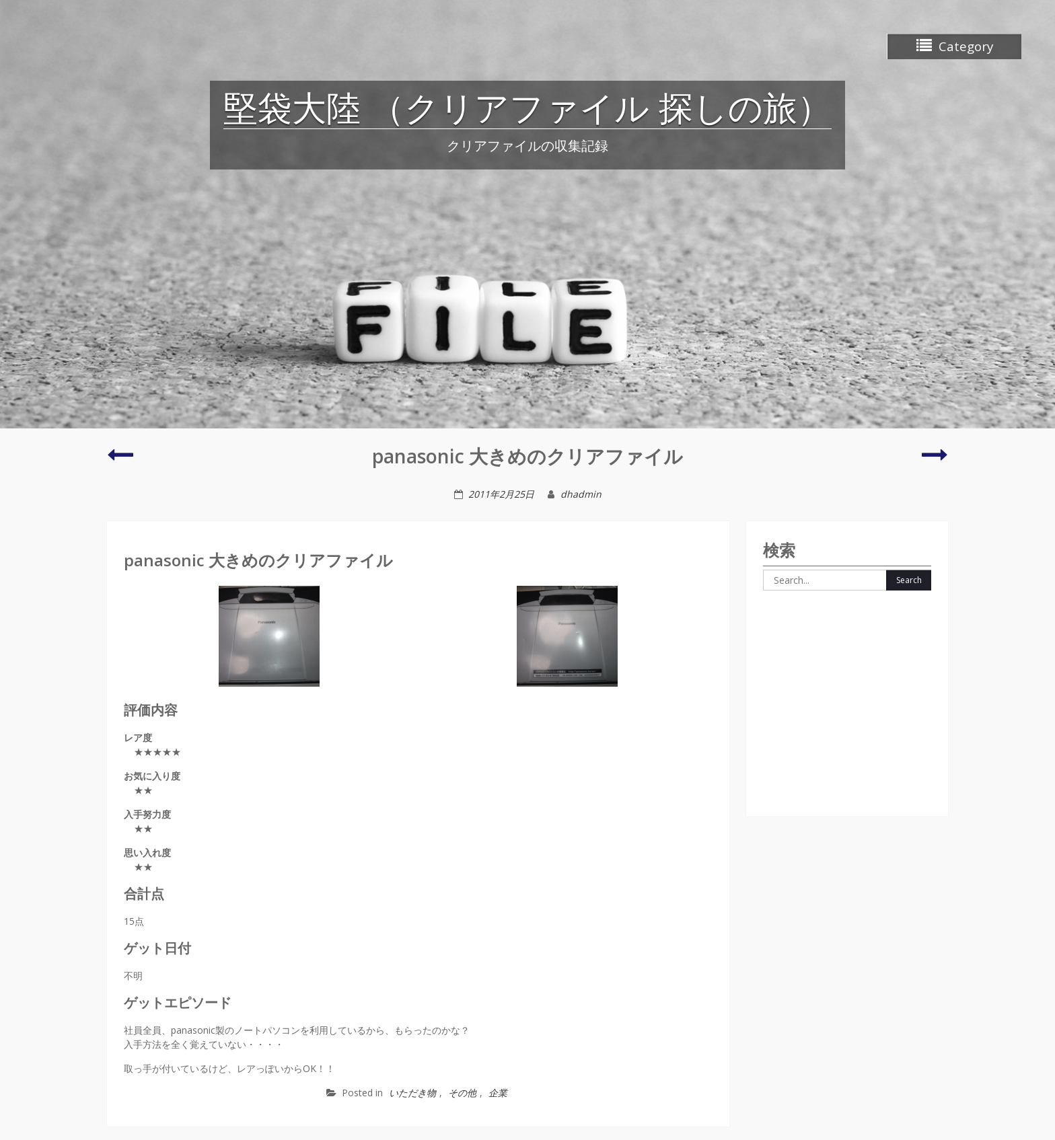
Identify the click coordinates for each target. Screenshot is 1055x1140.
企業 (497, 1092)
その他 (462, 1092)
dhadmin (581, 494)
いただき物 (412, 1092)
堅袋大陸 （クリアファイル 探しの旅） (527, 110)
